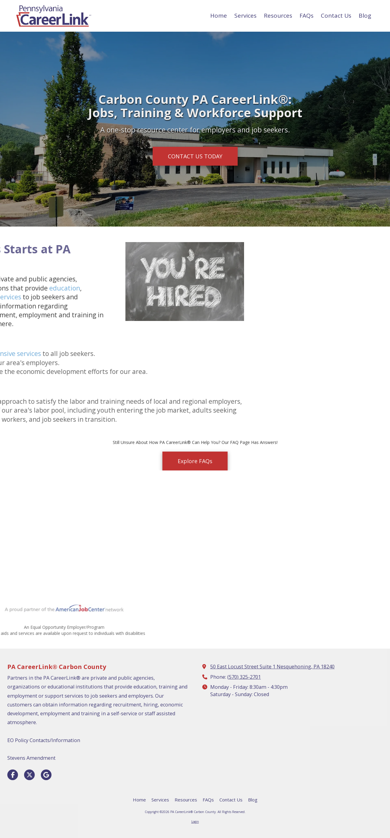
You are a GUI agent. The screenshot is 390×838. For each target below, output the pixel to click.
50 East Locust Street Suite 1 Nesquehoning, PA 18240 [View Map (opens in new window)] (272, 666)
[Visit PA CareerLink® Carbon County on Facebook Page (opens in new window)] (12, 774)
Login (195, 821)
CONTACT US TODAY (195, 156)
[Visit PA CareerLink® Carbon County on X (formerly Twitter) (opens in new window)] (29, 774)
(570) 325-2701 (244, 677)
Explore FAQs (195, 461)
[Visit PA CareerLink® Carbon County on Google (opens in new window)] (46, 774)
